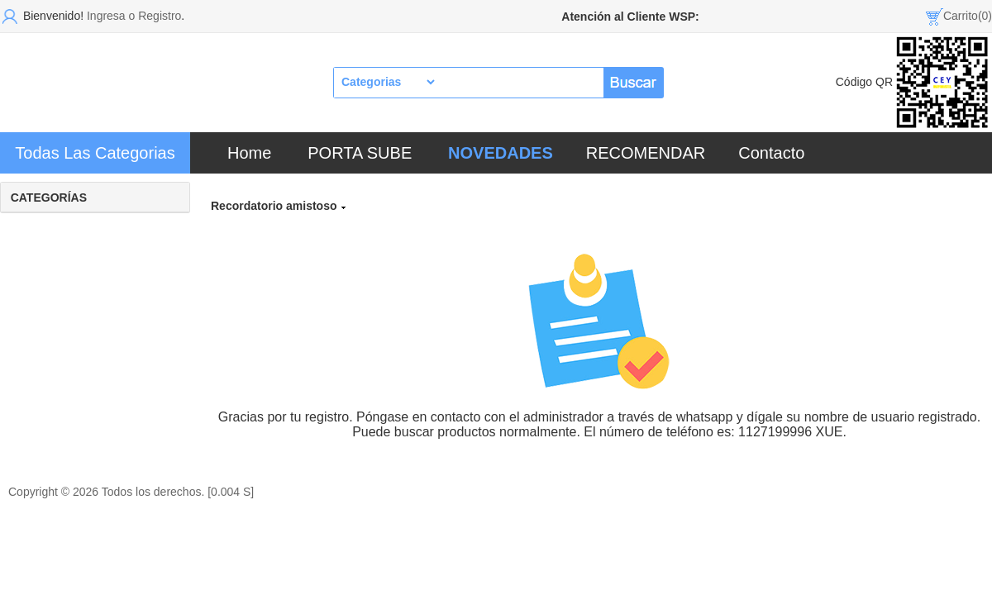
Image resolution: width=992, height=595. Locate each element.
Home (249, 153)
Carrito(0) (967, 15)
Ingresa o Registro (134, 15)
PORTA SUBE (360, 153)
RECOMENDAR (645, 153)
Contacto (771, 153)
